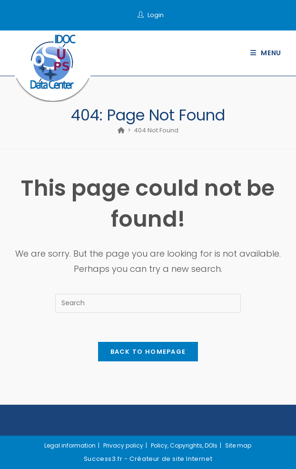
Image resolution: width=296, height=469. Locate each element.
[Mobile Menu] (265, 53)
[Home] (121, 130)
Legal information (70, 445)
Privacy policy (123, 445)
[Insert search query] (148, 303)
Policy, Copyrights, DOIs (184, 445)
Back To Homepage (148, 351)
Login (156, 15)
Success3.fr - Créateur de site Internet (148, 458)
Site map (238, 445)
